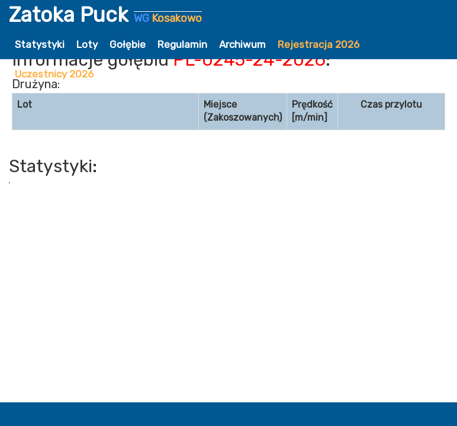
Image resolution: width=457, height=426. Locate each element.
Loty (87, 44)
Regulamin (182, 44)
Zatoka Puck (105, 14)
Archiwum (242, 44)
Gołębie (128, 44)
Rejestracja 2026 (318, 44)
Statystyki (40, 44)
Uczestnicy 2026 (54, 74)
